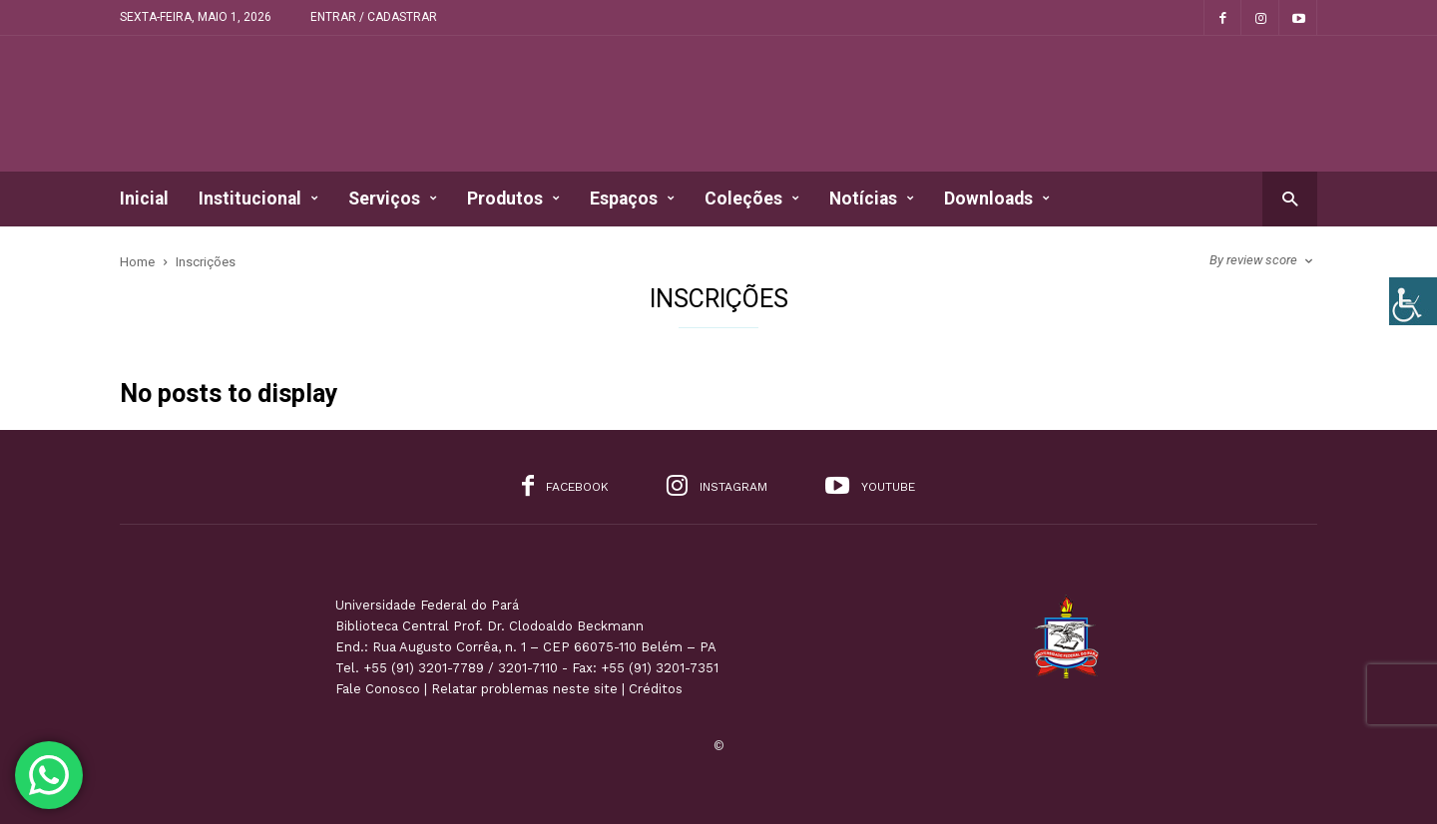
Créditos (656, 688)
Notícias (871, 199)
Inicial (144, 198)
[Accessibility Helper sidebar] (1413, 301)
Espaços (632, 199)
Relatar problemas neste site (524, 688)
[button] (1289, 198)
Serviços (392, 199)
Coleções (752, 199)
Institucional (258, 199)
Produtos (513, 199)
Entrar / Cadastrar (373, 17)
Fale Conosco (377, 688)
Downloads (997, 199)
